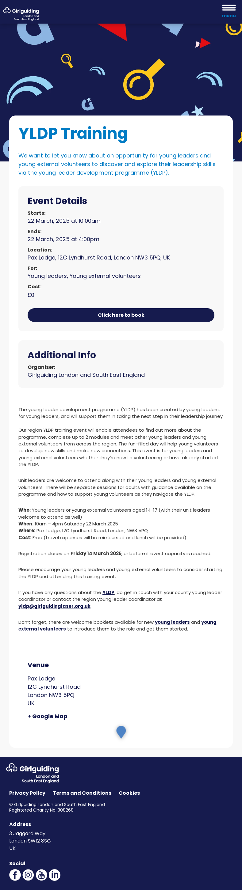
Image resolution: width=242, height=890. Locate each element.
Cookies (129, 793)
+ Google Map (47, 716)
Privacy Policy (27, 793)
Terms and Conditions (82, 793)
